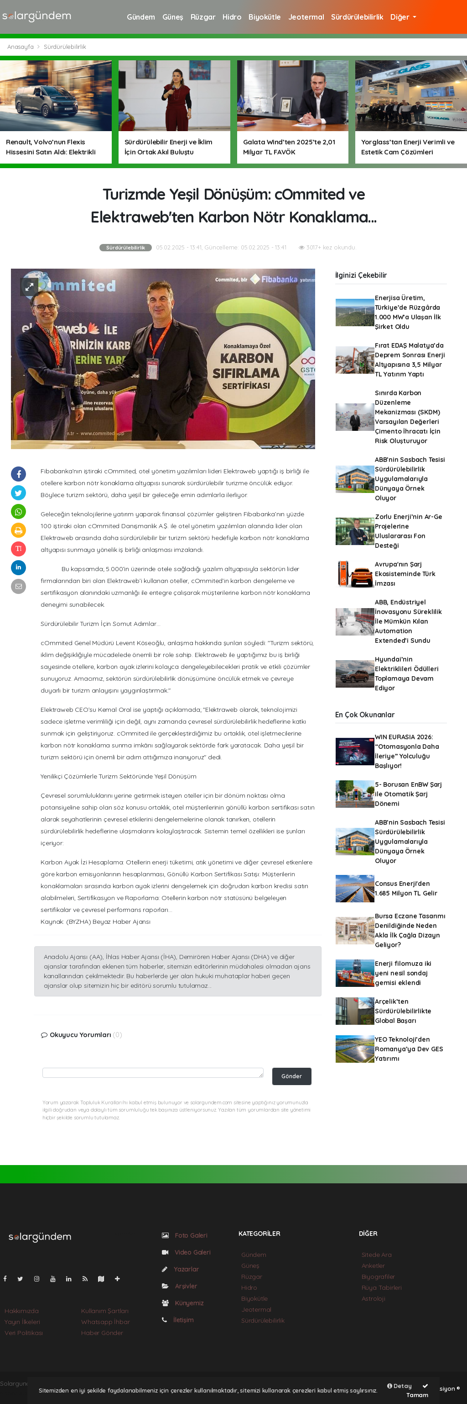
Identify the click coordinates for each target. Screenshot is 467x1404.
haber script (18, 1393)
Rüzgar (203, 16)
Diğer (400, 16)
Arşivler (179, 1286)
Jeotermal (306, 16)
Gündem (141, 16)
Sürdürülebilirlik (357, 16)
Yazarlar (180, 1269)
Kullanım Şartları (105, 1311)
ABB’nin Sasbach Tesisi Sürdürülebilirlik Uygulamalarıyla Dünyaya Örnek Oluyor (410, 479)
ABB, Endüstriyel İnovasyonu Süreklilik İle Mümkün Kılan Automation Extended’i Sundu (408, 621)
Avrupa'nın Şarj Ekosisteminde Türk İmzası (405, 574)
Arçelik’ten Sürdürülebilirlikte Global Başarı (403, 1011)
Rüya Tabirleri (382, 1287)
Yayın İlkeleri (22, 1322)
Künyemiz (182, 1303)
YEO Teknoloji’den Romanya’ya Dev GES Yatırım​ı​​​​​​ (409, 1049)
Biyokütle (264, 16)
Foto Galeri (185, 1235)
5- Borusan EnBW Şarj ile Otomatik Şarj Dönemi (408, 794)
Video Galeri (186, 1252)
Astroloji (373, 1298)
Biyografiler (378, 1276)
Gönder (291, 1076)
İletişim (177, 1320)
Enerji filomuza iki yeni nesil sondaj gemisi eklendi (403, 973)
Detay (399, 1385)
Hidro (232, 16)
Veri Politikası (24, 1333)
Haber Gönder (102, 1333)
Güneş (172, 16)
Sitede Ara (377, 1254)
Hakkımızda (22, 1311)
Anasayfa (21, 46)
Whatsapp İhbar (105, 1322)
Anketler (373, 1265)
